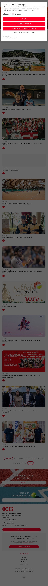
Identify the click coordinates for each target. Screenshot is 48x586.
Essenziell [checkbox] (8, 14)
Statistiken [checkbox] (18, 14)
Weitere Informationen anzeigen (24, 32)
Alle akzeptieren (24, 19)
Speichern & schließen (24, 24)
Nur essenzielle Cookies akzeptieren (24, 28)
